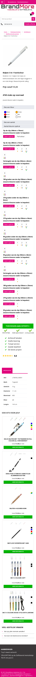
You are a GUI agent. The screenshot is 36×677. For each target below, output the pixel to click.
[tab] (7, 370)
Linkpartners (5, 675)
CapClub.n (28, 675)
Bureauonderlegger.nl (16, 675)
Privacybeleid (18, 674)
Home (5, 32)
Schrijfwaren (27, 32)
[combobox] (18, 19)
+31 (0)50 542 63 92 (7, 674)
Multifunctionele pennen (12, 34)
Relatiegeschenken (16, 32)
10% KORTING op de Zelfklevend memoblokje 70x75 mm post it (17, 656)
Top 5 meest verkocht (9, 652)
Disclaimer (26, 674)
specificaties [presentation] (7, 370)
